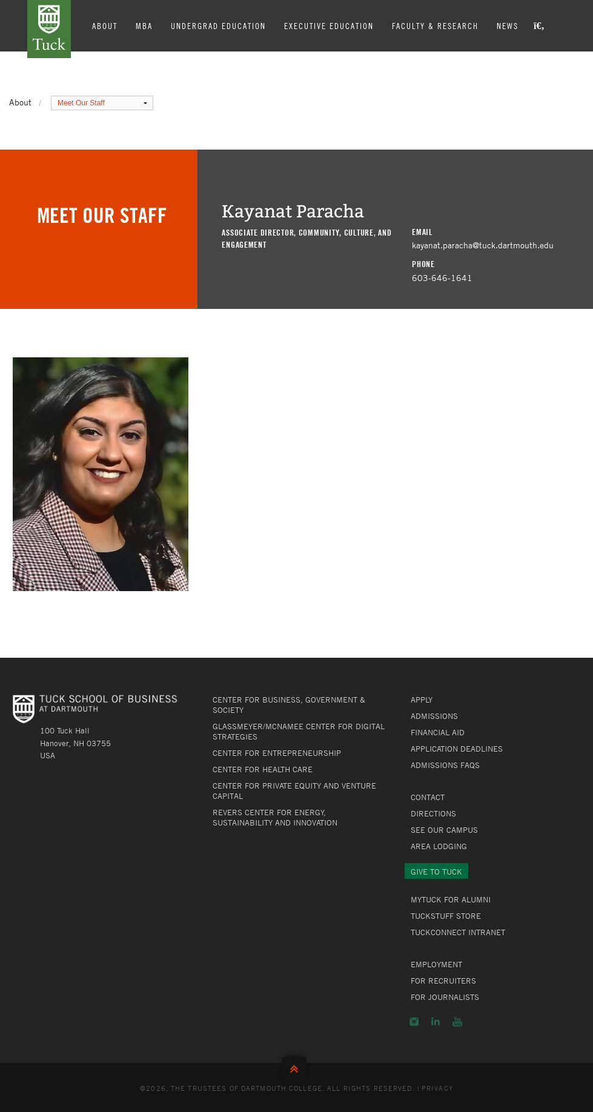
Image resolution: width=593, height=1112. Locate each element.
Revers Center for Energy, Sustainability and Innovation (275, 817)
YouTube (457, 1022)
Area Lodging (439, 846)
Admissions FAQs (445, 765)
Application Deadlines (457, 748)
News (507, 25)
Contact (428, 797)
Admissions (434, 716)
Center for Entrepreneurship (277, 753)
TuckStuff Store (446, 916)
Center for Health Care (263, 769)
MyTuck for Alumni (451, 899)
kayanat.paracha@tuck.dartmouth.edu (483, 245)
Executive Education (329, 25)
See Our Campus (444, 830)
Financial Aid (438, 732)
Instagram (414, 1022)
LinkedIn (435, 1022)
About (105, 25)
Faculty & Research (435, 25)
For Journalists (445, 997)
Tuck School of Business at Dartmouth (49, 29)
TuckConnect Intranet (458, 932)
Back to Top (296, 1066)
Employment (436, 964)
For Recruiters (443, 980)
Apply (421, 699)
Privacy (437, 1088)
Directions (433, 813)
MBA (144, 25)
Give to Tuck (436, 871)
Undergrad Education (218, 25)
